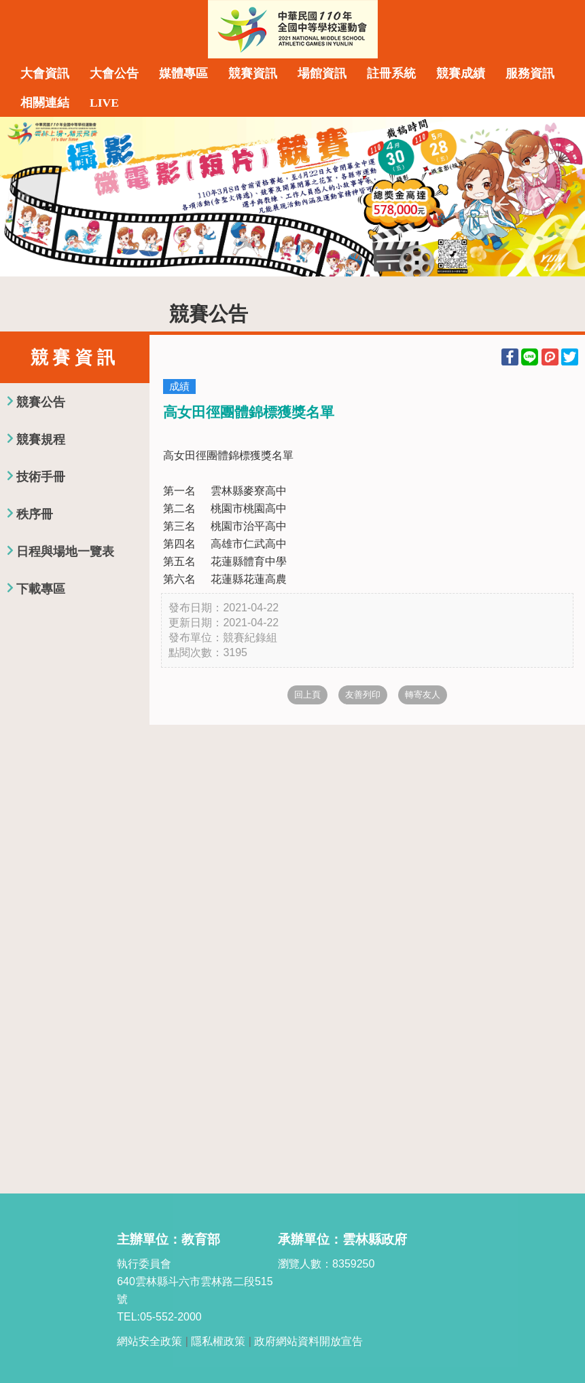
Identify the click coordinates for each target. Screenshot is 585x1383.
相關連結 (44, 102)
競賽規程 (40, 439)
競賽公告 (40, 402)
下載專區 (40, 589)
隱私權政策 (218, 1341)
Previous (24, 196)
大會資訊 (44, 73)
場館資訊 (322, 73)
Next (561, 196)
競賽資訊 (252, 73)
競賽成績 (460, 73)
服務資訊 (530, 73)
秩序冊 (34, 514)
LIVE (104, 102)
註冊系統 (391, 73)
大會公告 (114, 73)
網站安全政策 (149, 1341)
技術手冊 (40, 477)
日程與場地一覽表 (65, 551)
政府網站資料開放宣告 (308, 1341)
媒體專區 (183, 73)
